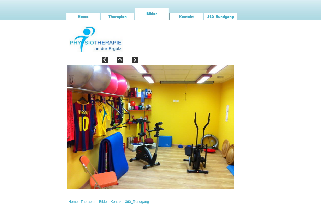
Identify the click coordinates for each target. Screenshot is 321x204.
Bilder (103, 202)
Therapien (88, 202)
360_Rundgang (137, 202)
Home (73, 202)
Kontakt (116, 202)
